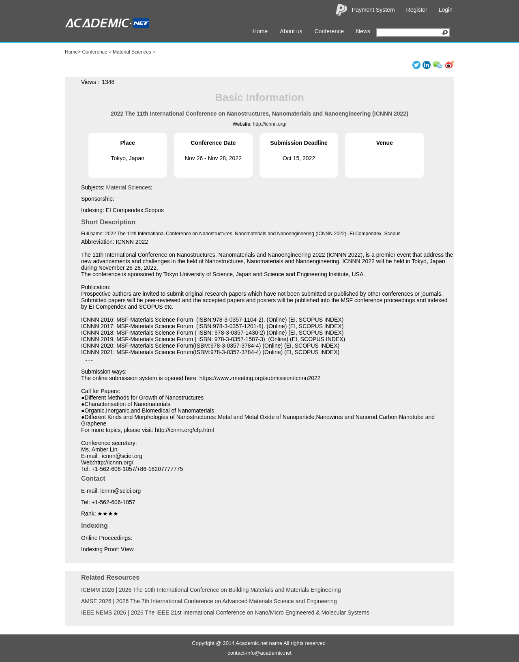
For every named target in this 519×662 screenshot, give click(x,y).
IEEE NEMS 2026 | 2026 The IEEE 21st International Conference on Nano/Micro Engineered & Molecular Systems (225, 612)
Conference (329, 31)
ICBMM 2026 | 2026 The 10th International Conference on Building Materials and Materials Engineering (211, 590)
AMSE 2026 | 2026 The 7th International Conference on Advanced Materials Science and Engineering (209, 601)
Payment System (373, 9)
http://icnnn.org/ (270, 124)
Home (260, 31)
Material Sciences (132, 52)
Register (416, 9)
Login (446, 9)
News (363, 31)
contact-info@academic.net (259, 653)
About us (291, 31)
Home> (73, 52)
